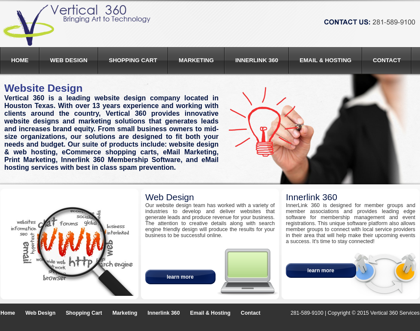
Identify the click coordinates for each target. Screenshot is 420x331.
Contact (387, 60)
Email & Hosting (325, 60)
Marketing (196, 60)
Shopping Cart (133, 60)
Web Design (68, 60)
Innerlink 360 (256, 60)
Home (20, 60)
